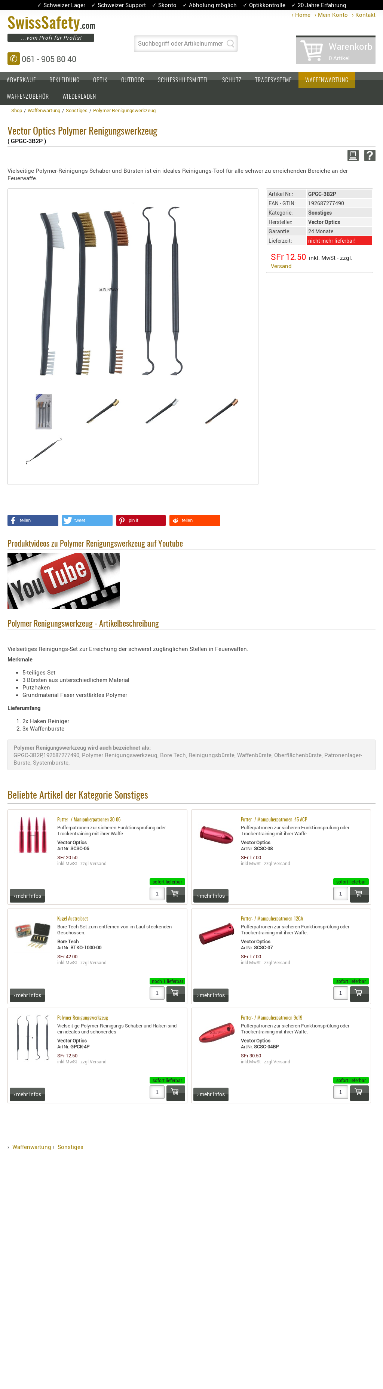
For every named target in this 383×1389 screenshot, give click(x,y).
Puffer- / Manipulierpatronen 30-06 (88, 820)
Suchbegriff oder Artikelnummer (180, 43)
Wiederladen (79, 97)
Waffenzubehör (28, 97)
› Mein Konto (331, 14)
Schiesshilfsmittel (183, 80)
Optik (100, 80)
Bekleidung (64, 80)
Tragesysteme (273, 80)
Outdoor (132, 80)
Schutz (232, 80)
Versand (281, 266)
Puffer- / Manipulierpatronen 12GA (272, 919)
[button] (32, 520)
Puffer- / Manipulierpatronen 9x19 (271, 1018)
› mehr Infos (27, 895)
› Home (301, 14)
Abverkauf (21, 80)
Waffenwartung (327, 80)
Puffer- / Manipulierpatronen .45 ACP (274, 820)
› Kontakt (364, 14)
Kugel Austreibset (72, 919)
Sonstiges (70, 1146)
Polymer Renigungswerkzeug (82, 1018)
